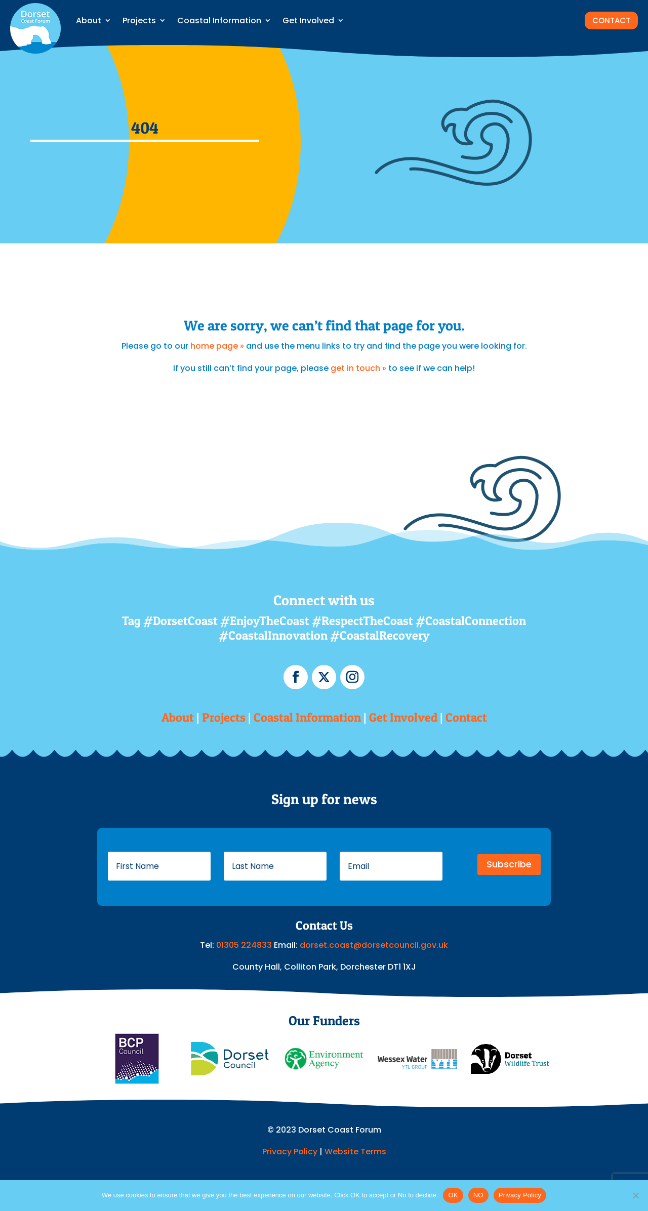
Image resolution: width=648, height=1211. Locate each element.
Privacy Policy (289, 1151)
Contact (466, 717)
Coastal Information (219, 20)
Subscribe (509, 864)
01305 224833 (245, 945)
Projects (139, 20)
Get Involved (308, 20)
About (88, 20)
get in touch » (358, 368)
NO (478, 1195)
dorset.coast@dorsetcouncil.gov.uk (374, 945)
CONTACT (611, 20)
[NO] (635, 1195)
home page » (217, 346)
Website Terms (355, 1151)
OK (453, 1195)
